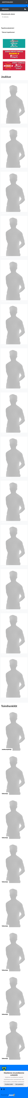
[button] (14, 105)
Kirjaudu (14, 9)
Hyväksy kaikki (9, 1084)
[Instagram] (4, 1089)
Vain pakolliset (19, 1084)
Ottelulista (5, 22)
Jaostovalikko (15, 2)
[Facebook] (2, 1089)
